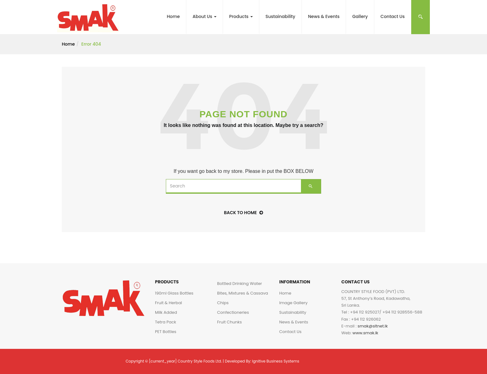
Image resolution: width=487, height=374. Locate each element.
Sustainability (280, 16)
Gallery (360, 16)
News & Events (324, 16)
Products (241, 16)
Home (173, 16)
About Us (204, 16)
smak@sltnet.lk (372, 326)
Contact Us (392, 16)
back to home (243, 213)
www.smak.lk (365, 333)
